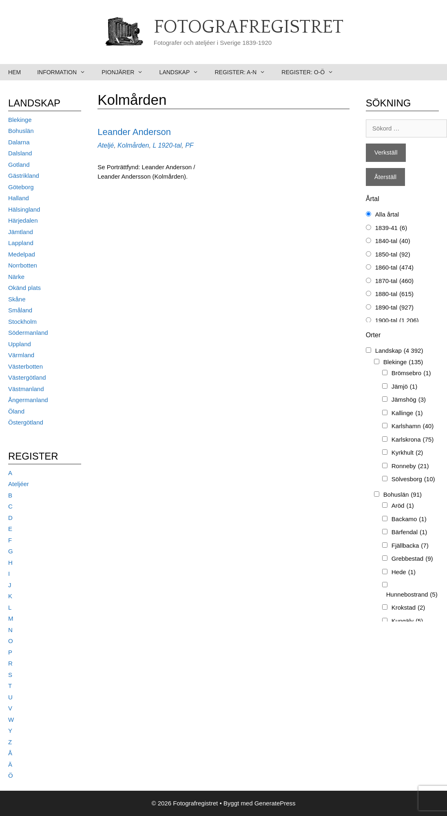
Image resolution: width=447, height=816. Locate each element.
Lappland (20, 242)
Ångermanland (28, 399)
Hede (404, 572)
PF (189, 145)
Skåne (17, 299)
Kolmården (133, 145)
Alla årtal (387, 214)
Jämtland (20, 231)
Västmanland (26, 388)
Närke (16, 276)
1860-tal (394, 267)
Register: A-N (244, 72)
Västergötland (27, 377)
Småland (20, 310)
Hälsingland (24, 209)
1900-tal (397, 320)
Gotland (19, 164)
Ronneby (410, 466)
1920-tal (169, 145)
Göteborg (21, 187)
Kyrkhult (407, 453)
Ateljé (105, 145)
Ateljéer (18, 483)
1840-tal (392, 241)
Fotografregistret (248, 27)
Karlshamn (413, 426)
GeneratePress (275, 803)
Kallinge (407, 413)
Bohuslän (21, 130)
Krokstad (408, 608)
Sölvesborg (413, 479)
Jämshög (409, 400)
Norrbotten (22, 265)
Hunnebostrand (412, 594)
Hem (14, 72)
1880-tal (394, 294)
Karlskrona (413, 439)
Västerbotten (25, 366)
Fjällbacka (410, 546)
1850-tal (392, 254)
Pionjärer (126, 72)
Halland (18, 198)
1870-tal (394, 281)
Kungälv (407, 621)
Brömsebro (411, 373)
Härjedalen (23, 220)
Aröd (403, 506)
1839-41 (391, 228)
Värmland (21, 355)
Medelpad (21, 254)
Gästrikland (23, 175)
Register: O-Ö (311, 72)
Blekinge (20, 119)
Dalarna (19, 142)
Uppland (19, 344)
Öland (16, 411)
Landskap (183, 72)
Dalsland (20, 153)
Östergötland (25, 422)
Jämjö (404, 386)
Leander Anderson (134, 132)
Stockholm (22, 321)
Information (65, 72)
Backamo (409, 519)
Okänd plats (24, 287)
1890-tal (394, 307)
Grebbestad (412, 559)
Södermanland (28, 332)
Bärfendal (409, 532)
